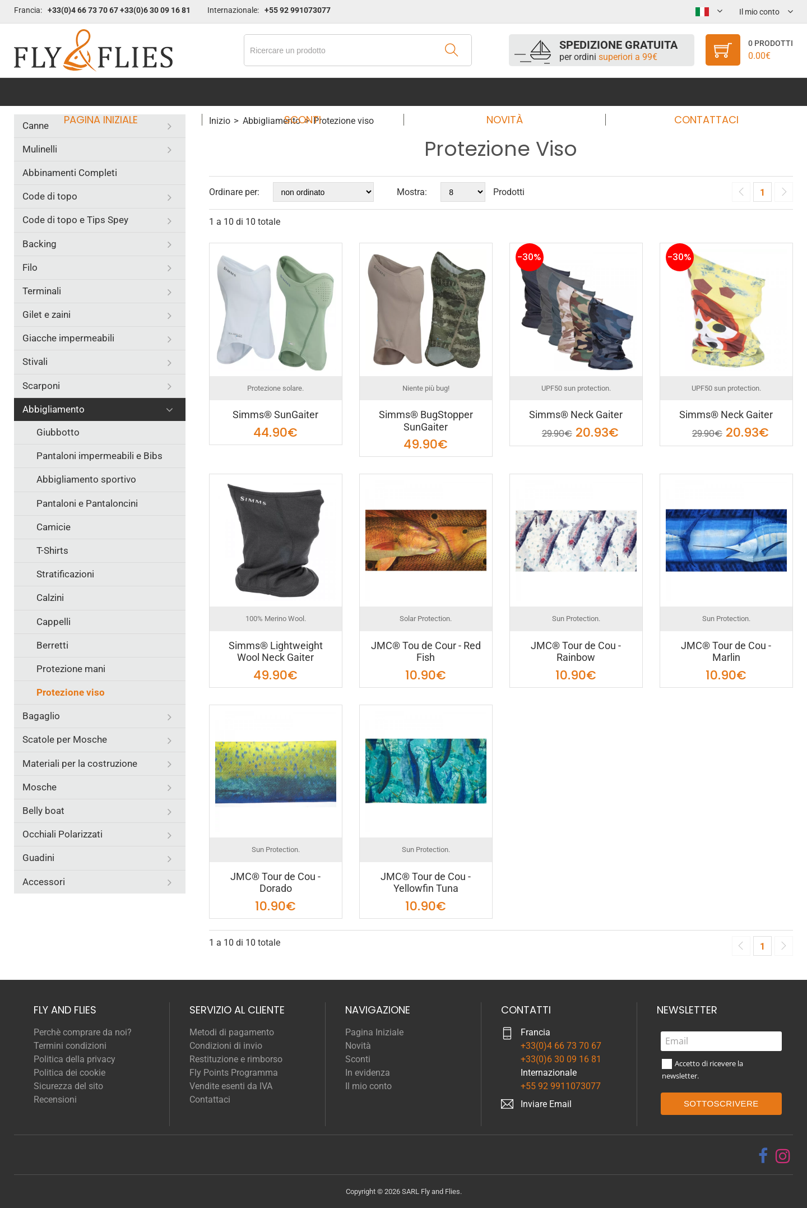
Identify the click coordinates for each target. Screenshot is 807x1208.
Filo (30, 267)
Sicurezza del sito (68, 1086)
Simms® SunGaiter (275, 414)
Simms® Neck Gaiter (576, 414)
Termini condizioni (70, 1045)
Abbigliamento (53, 409)
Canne (35, 125)
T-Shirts (52, 550)
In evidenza (367, 1072)
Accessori (43, 881)
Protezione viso (70, 692)
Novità (501, 92)
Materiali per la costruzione (79, 763)
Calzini (50, 597)
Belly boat (43, 810)
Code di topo (49, 196)
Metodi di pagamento (231, 1032)
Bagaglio (41, 715)
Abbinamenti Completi (69, 172)
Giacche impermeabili (68, 338)
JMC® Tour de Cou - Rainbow (576, 652)
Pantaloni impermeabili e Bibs (99, 455)
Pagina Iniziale (112, 92)
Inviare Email (546, 1104)
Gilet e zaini (46, 314)
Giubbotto (58, 432)
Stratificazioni (65, 574)
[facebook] (763, 1155)
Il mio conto (368, 1086)
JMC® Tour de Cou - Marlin (726, 652)
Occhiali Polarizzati (62, 834)
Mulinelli (39, 149)
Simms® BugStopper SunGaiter (426, 421)
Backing (39, 243)
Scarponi (41, 385)
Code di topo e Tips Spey (75, 219)
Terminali (41, 291)
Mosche (39, 787)
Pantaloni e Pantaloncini (87, 503)
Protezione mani (70, 668)
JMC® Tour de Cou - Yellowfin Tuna (426, 883)
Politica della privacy (74, 1059)
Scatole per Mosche (64, 739)
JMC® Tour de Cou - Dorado (275, 883)
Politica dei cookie (69, 1072)
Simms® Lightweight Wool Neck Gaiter (276, 652)
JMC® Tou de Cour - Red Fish (426, 652)
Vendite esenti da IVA (230, 1086)
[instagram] (783, 1155)
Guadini (38, 857)
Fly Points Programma (233, 1072)
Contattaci (696, 92)
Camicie (53, 527)
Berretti (52, 645)
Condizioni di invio (225, 1045)
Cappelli (53, 621)
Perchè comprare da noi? (83, 1032)
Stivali (35, 361)
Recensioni (55, 1099)
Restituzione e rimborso (235, 1059)
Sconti (305, 92)
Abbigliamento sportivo (86, 479)
